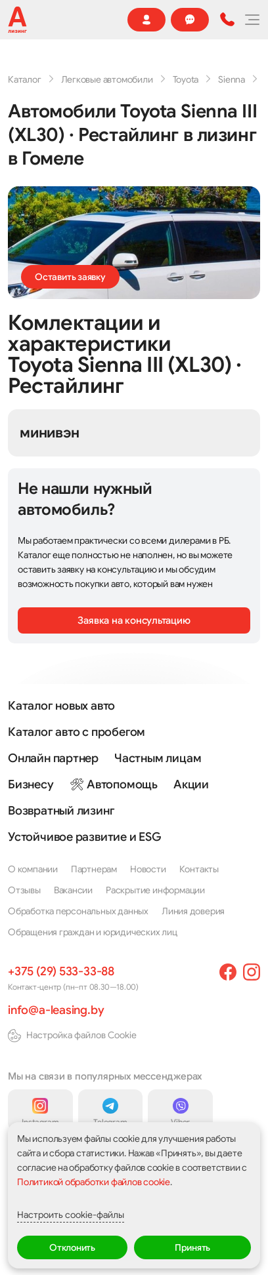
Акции (191, 784)
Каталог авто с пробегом (76, 732)
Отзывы (24, 890)
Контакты (199, 869)
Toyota (186, 79)
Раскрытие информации (155, 890)
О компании (33, 869)
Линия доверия (193, 911)
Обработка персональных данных (78, 911)
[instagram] (251, 972)
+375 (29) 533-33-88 (61, 971)
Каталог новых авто (61, 705)
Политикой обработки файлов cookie (93, 1182)
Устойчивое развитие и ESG (85, 837)
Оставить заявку (70, 277)
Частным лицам (157, 758)
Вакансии (73, 890)
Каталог (24, 79)
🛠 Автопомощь (114, 784)
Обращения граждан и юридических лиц (92, 932)
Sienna (231, 79)
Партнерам (94, 869)
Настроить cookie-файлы (70, 1215)
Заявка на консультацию (134, 620)
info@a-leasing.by (56, 1010)
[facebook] (227, 972)
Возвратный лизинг (61, 810)
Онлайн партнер (53, 758)
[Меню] (251, 19)
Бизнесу (31, 784)
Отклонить (72, 1247)
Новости (148, 869)
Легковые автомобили (107, 79)
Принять (193, 1247)
